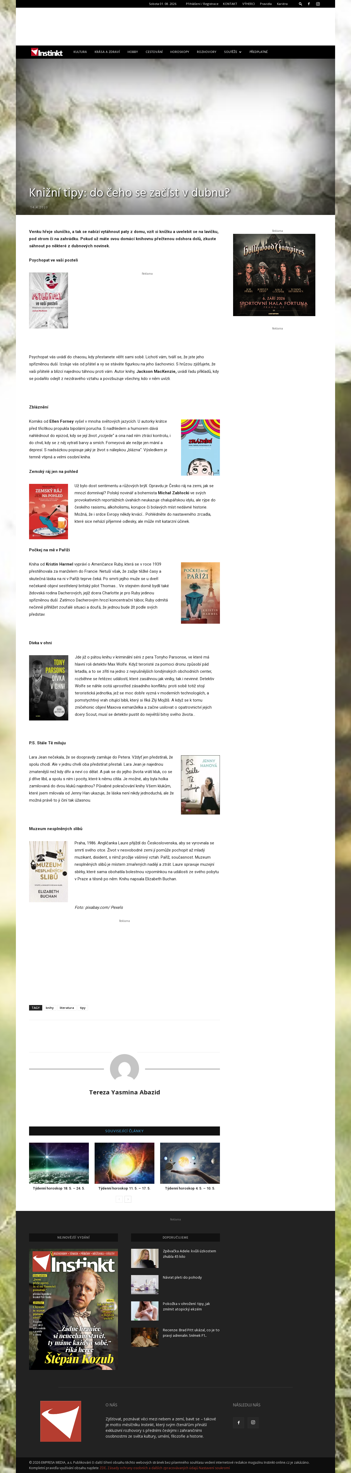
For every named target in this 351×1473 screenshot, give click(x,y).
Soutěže (233, 52)
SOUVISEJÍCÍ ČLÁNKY (124, 1131)
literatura (67, 1008)
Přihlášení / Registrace (202, 4)
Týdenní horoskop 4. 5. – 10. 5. (190, 1188)
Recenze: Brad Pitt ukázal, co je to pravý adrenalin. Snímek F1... (191, 1333)
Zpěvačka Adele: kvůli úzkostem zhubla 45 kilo (189, 1254)
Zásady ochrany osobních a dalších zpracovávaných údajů (152, 1468)
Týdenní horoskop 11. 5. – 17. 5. (124, 1188)
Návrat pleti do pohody (182, 1278)
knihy (50, 1008)
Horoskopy (179, 52)
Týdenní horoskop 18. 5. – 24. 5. (59, 1188)
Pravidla (266, 4)
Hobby (133, 52)
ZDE (103, 1468)
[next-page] (127, 1199)
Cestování (154, 52)
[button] (300, 4)
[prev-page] (119, 1199)
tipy (83, 1008)
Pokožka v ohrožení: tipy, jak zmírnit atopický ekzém (186, 1307)
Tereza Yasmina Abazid (124, 1092)
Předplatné (259, 52)
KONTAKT (230, 4)
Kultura (80, 52)
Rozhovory (206, 52)
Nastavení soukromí (214, 1468)
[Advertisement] (175, 26)
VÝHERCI (248, 4)
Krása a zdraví (107, 52)
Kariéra (282, 4)
